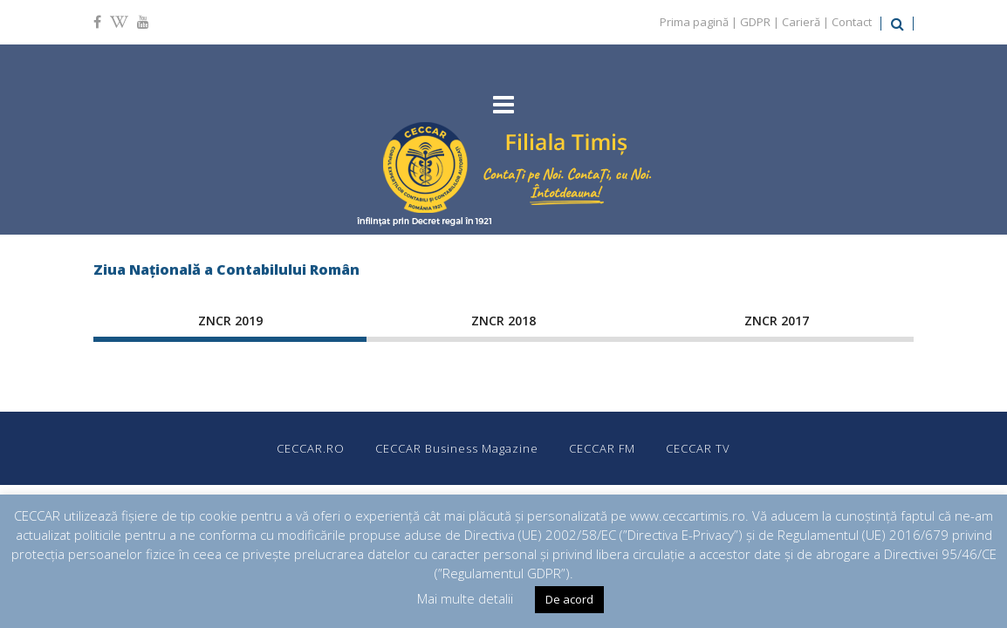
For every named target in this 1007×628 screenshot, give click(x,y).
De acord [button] (569, 599)
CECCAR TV (698, 448)
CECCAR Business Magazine (456, 448)
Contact (852, 22)
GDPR (755, 22)
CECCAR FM (602, 448)
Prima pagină (694, 22)
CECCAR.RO (311, 448)
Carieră (801, 22)
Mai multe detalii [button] (465, 598)
